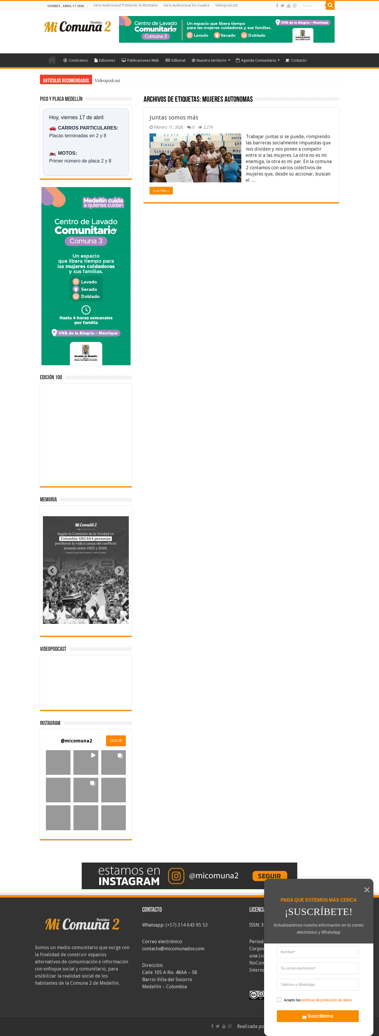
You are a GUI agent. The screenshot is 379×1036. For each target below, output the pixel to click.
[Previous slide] (52, 571)
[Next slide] (119, 571)
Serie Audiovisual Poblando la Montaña (125, 5)
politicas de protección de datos (326, 1000)
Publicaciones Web (140, 60)
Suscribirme (314, 1015)
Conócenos (75, 60)
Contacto (295, 60)
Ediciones (104, 60)
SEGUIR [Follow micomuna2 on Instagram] (116, 741)
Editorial (175, 60)
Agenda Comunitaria (256, 60)
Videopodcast (226, 5)
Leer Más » (161, 191)
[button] (58, 762)
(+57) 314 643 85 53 (187, 925)
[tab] (67, 619)
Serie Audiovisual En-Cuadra (186, 5)
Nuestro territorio (209, 60)
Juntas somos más (174, 117)
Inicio (52, 59)
